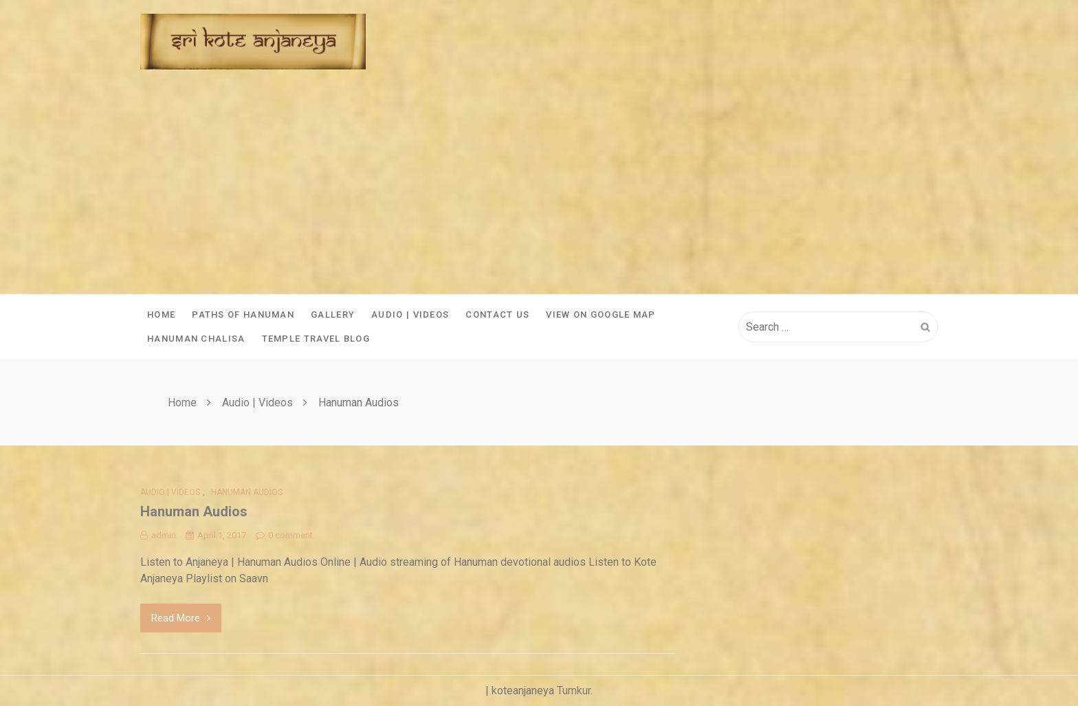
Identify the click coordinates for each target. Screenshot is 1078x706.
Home (161, 314)
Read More (180, 618)
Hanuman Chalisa (196, 338)
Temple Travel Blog (316, 338)
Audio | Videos (410, 314)
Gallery (333, 314)
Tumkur (574, 690)
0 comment (284, 535)
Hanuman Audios (247, 492)
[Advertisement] (539, 191)
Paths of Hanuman (243, 314)
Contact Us (497, 314)
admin (158, 535)
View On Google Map (600, 314)
